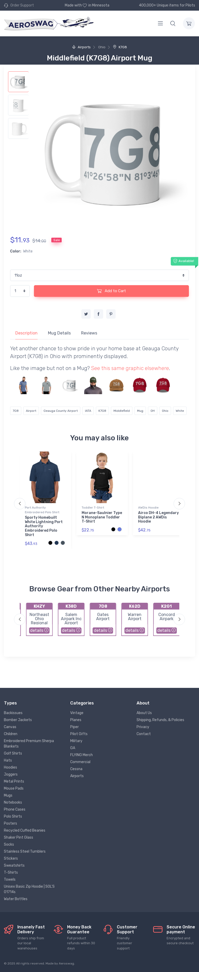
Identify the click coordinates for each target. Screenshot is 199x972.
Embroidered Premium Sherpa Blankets (29, 744)
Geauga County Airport (61, 411)
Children (10, 734)
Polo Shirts (13, 816)
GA (72, 748)
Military (76, 741)
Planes (75, 720)
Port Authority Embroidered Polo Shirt (42, 510)
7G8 (16, 411)
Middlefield (121, 411)
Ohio (165, 411)
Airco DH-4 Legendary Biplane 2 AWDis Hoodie (158, 517)
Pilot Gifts (79, 734)
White (180, 411)
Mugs (8, 795)
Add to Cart (111, 291)
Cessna (76, 769)
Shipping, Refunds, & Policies (160, 720)
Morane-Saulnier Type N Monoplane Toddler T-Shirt (102, 517)
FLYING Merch (81, 755)
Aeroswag (66, 963)
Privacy (143, 727)
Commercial (80, 762)
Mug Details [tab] (59, 333)
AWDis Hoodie (148, 507)
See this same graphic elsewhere (130, 368)
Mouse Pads (14, 788)
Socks (9, 844)
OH (153, 411)
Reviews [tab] (89, 333)
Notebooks (13, 802)
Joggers (11, 774)
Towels (10, 879)
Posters (10, 823)
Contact (144, 734)
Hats (8, 760)
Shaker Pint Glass (18, 837)
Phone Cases (14, 809)
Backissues (13, 713)
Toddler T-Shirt (93, 507)
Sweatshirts (14, 865)
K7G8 (120, 47)
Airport (31, 411)
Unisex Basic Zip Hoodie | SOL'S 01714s (29, 889)
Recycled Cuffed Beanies (24, 830)
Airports (81, 47)
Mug (140, 411)
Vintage (76, 713)
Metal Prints (14, 781)
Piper (74, 727)
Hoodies (10, 767)
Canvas (10, 727)
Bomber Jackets (18, 720)
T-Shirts (11, 872)
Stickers (11, 858)
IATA (88, 411)
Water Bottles (15, 899)
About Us (144, 713)
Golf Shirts (13, 753)
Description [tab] (26, 333)
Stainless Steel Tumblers (25, 851)
